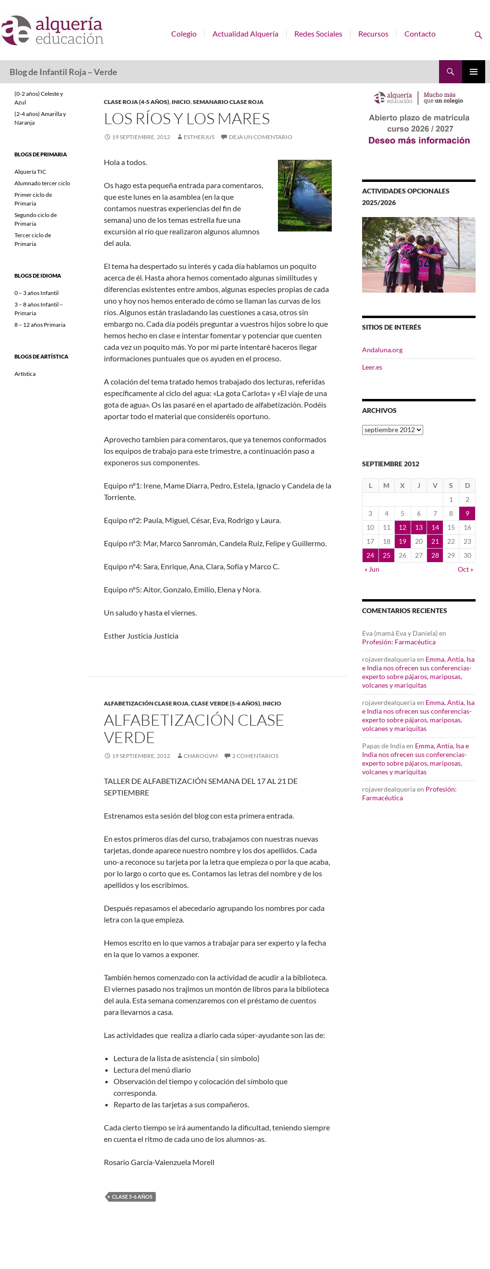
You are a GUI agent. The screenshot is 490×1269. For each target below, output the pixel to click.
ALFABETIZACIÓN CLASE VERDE (194, 728)
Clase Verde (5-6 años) (225, 703)
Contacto (420, 33)
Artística (25, 373)
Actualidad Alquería (245, 33)
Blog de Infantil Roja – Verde (63, 71)
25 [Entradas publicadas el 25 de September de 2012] (386, 555)
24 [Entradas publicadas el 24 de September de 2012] (370, 555)
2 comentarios (255, 755)
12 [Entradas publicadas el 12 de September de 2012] (402, 527)
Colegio (184, 33)
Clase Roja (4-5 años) (136, 101)
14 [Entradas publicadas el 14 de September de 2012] (435, 527)
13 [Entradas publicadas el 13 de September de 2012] (419, 527)
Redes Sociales (318, 33)
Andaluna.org (382, 350)
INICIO (181, 101)
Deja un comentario (260, 137)
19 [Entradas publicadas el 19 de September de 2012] (402, 541)
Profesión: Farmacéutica (399, 642)
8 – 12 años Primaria (39, 324)
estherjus (199, 137)
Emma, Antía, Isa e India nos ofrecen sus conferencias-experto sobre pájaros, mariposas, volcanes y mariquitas (418, 672)
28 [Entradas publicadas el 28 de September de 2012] (435, 555)
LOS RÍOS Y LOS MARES (187, 118)
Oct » (465, 569)
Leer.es (372, 367)
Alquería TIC (30, 171)
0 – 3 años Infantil (36, 292)
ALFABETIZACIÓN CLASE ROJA (146, 703)
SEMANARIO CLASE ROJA (228, 101)
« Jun (371, 569)
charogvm (201, 755)
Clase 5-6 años (132, 1196)
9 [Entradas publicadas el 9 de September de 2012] (467, 513)
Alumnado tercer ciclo (42, 183)
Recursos (373, 33)
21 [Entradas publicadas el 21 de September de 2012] (435, 541)
